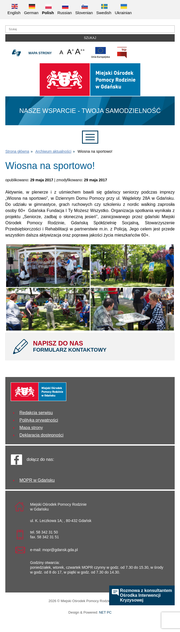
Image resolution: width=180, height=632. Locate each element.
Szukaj (90, 38)
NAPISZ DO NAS (100, 346)
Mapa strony (40, 53)
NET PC (105, 612)
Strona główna (17, 151)
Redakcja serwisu (36, 412)
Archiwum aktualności (53, 151)
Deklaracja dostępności (41, 435)
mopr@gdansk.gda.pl (60, 550)
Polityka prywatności (38, 420)
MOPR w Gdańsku (37, 480)
